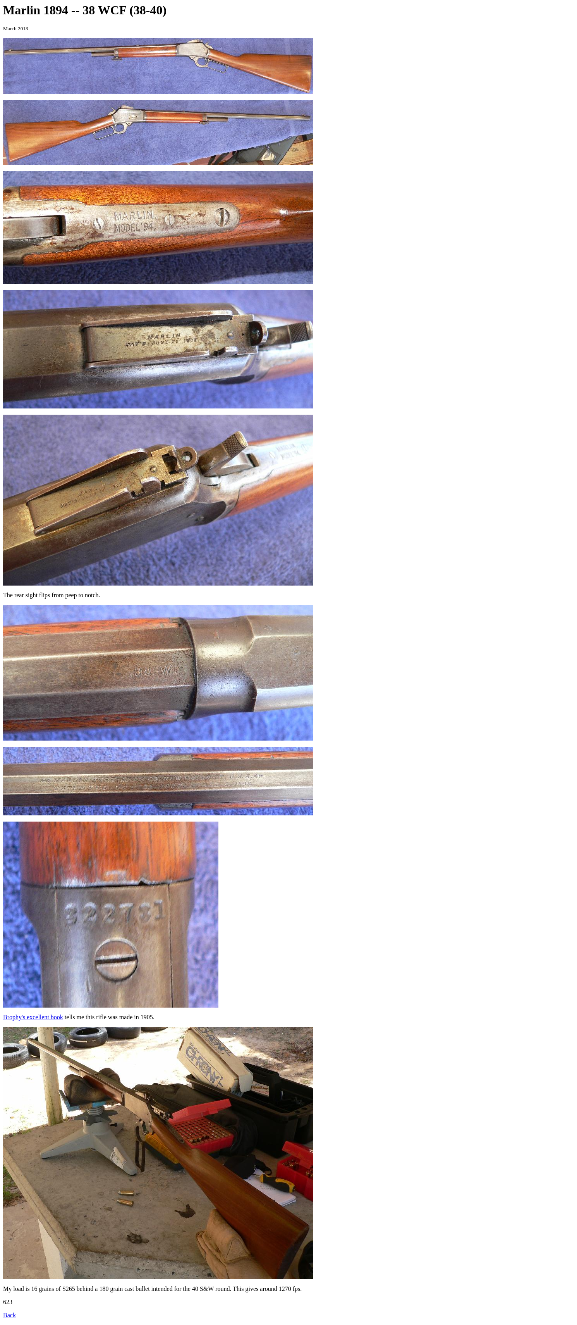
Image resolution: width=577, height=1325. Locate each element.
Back (9, 1315)
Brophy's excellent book (33, 1017)
